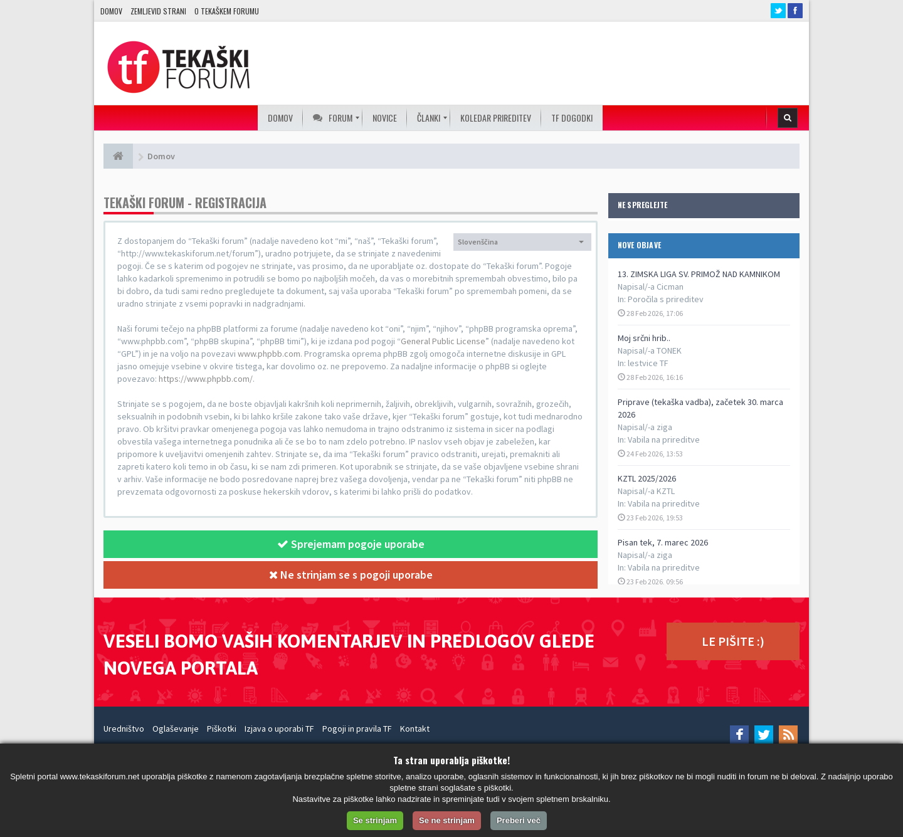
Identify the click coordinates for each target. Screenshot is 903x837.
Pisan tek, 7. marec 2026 (663, 542)
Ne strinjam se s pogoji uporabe (351, 574)
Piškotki (221, 728)
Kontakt (415, 728)
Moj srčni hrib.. (644, 338)
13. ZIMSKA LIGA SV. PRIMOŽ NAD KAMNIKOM (699, 274)
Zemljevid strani (158, 11)
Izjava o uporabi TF (279, 728)
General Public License (443, 341)
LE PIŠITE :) (733, 641)
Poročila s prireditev (666, 299)
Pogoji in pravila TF (357, 728)
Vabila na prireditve (664, 439)
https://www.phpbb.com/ (206, 378)
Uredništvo (123, 728)
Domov (111, 11)
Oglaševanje (175, 728)
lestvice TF (648, 363)
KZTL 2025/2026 (647, 478)
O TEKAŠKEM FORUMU (226, 11)
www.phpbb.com (269, 353)
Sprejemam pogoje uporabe (351, 544)
